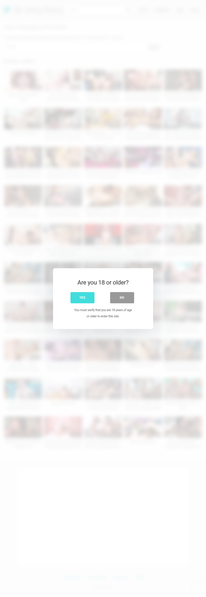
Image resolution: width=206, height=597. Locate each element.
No (122, 297)
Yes (82, 297)
